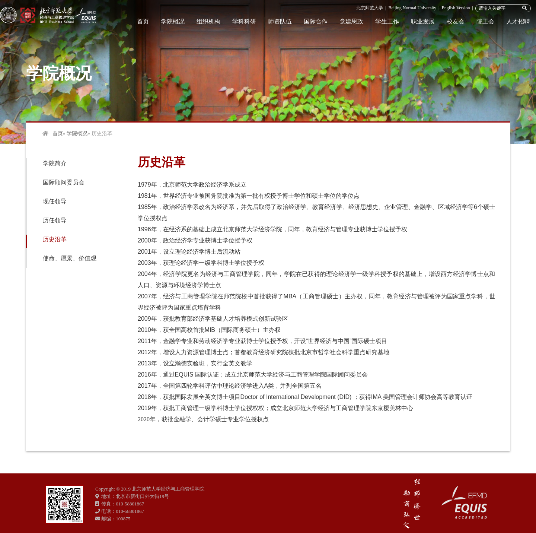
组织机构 (208, 21)
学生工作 (387, 21)
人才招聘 (518, 21)
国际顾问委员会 (63, 182)
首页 (143, 21)
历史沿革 (55, 239)
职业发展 (423, 21)
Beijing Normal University (412, 7)
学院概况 (173, 21)
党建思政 (351, 21)
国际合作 (316, 21)
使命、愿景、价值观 (69, 258)
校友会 (456, 21)
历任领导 (55, 220)
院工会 (485, 21)
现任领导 (55, 201)
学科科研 (244, 21)
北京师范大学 (369, 7)
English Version (455, 7)
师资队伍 (280, 21)
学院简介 (55, 163)
